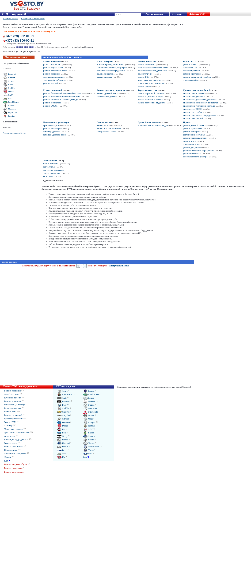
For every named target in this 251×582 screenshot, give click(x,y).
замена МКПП (190, 67)
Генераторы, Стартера (14, 404)
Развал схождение (12, 408)
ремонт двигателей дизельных (152, 70)
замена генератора (106, 73)
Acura (11, 81)
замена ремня (144, 86)
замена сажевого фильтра (195, 156)
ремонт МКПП (190, 64)
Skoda (88, 432)
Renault (89, 425)
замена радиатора (51, 131)
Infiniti (62, 446)
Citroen (11, 77)
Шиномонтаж (10, 450)
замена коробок (190, 80)
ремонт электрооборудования (111, 70)
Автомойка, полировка (15, 453)
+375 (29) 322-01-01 (19, 36)
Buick (10, 84)
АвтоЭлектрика (105, 61)
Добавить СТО (197, 14)
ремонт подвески (51, 73)
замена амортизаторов (53, 77)
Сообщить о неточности (33, 18)
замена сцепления (191, 70)
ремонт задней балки (53, 67)
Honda (62, 439)
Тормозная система (147, 90)
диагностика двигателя (194, 96)
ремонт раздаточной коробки (197, 77)
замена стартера (104, 77)
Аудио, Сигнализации (149, 122)
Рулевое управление (14, 418)
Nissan (88, 415)
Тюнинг (8, 457)
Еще (6, 460)
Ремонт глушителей (13, 446)
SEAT (88, 429)
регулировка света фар (194, 134)
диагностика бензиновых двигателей (200, 102)
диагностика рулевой (107, 96)
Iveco (62, 450)
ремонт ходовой (51, 83)
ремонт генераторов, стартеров (112, 67)
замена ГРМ (103, 125)
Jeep (10, 98)
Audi (62, 398)
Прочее (186, 122)
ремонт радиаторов (52, 128)
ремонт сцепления (192, 73)
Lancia (88, 391)
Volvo (88, 450)
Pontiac (11, 116)
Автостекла (9, 436)
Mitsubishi (90, 411)
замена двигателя (146, 64)
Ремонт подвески (154, 14)
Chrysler (63, 415)
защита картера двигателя (150, 80)
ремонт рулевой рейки (193, 125)
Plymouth (12, 112)
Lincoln (11, 105)
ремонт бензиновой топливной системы (62, 93)
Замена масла (104, 122)
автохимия (48, 176)
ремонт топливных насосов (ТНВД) (60, 99)
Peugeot (12, 74)
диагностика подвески (193, 93)
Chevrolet (64, 411)
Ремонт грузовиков (13, 468)
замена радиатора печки (54, 134)
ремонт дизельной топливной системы (61, 96)
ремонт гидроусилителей (195, 138)
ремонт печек (189, 141)
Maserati (89, 401)
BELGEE (64, 401)
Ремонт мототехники (14, 472)
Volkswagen (91, 446)
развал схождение (51, 64)
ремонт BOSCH (50, 105)
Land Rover (13, 102)
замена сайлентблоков (53, 80)
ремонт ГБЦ (143, 77)
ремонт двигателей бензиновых (153, 67)
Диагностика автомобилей (196, 90)
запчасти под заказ (52, 173)
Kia (61, 457)
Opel (88, 418)
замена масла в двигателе (109, 128)
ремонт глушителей (192, 128)
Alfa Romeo (65, 394)
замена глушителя (191, 144)
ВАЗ (87, 453)
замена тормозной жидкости (151, 102)
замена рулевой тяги (106, 93)
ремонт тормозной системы (151, 93)
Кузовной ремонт (12, 397)
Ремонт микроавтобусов (14, 133)
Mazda (88, 404)
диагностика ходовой (193, 118)
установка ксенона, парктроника (198, 150)
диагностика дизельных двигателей (200, 99)
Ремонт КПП (189, 61)
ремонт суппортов (191, 131)
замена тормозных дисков (150, 99)
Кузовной (176, 14)
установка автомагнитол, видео (153, 125)
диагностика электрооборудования (199, 115)
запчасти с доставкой (53, 170)
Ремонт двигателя (147, 61)
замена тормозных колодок (151, 96)
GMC (10, 95)
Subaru (89, 436)
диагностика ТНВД (192, 109)
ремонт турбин (145, 73)
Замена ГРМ (10, 422)
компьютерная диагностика (110, 64)
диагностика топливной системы (199, 105)
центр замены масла (106, 131)
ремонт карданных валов (55, 70)
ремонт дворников (192, 147)
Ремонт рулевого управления (112, 90)
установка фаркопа (192, 153)
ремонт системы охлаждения (151, 83)
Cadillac (12, 88)
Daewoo (63, 422)
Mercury (12, 109)
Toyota (88, 443)
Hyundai (63, 443)
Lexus (88, 398)
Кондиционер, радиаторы (56, 122)
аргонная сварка (51, 125)
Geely (62, 436)
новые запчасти (50, 163)
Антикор (8, 425)
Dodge (11, 91)
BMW (62, 404)
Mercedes (90, 408)
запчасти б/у (49, 166)
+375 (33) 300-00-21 (19, 40)
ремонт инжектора (52, 102)
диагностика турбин (192, 112)
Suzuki (88, 439)
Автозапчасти (50, 160)
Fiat (61, 429)
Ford (61, 432)
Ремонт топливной (52, 90)
